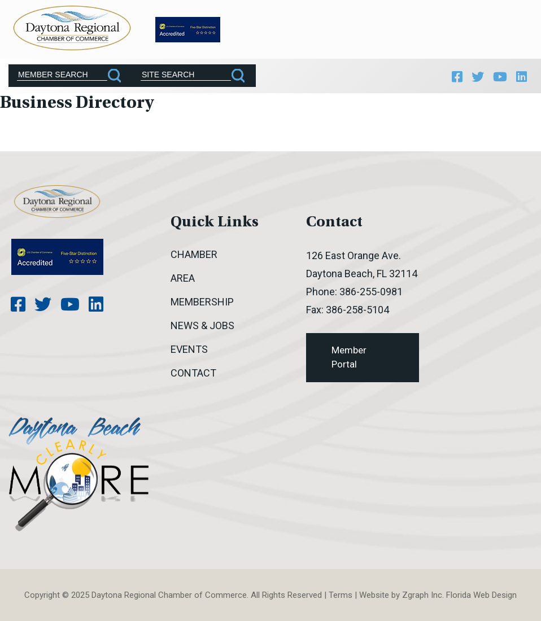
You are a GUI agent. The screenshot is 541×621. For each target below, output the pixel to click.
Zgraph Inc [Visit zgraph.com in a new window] (422, 595)
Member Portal (349, 357)
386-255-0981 (371, 292)
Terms (340, 595)
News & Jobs (202, 325)
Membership (202, 302)
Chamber (194, 254)
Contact (193, 373)
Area (183, 278)
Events (189, 349)
